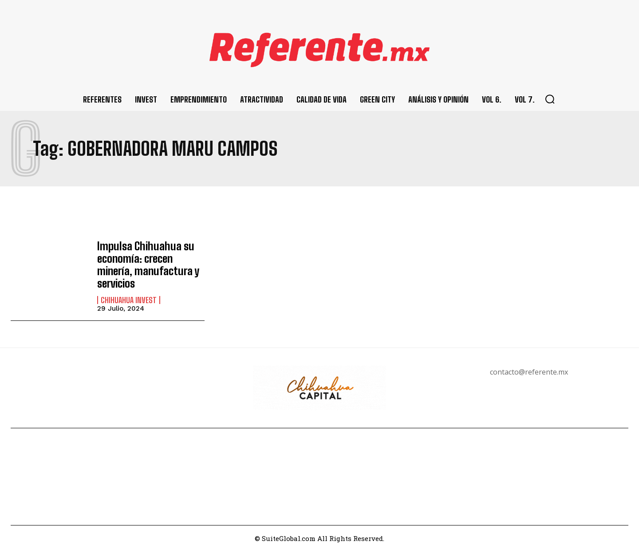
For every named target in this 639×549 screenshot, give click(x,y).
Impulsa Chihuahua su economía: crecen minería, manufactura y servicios (147, 263)
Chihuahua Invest (129, 298)
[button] (549, 99)
